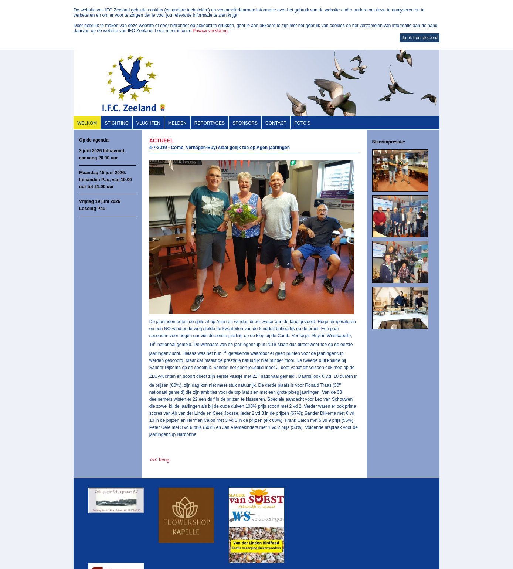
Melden (177, 123)
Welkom (87, 123)
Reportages (209, 123)
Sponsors (245, 123)
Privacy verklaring (210, 30)
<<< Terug (159, 460)
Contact (275, 123)
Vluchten (148, 123)
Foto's (302, 123)
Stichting (117, 123)
